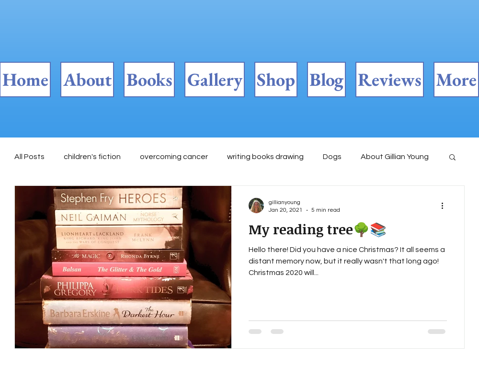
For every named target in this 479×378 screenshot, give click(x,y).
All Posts (29, 156)
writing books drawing (265, 156)
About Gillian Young (395, 156)
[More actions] (445, 205)
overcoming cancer (174, 156)
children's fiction (92, 156)
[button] (452, 158)
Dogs (332, 156)
